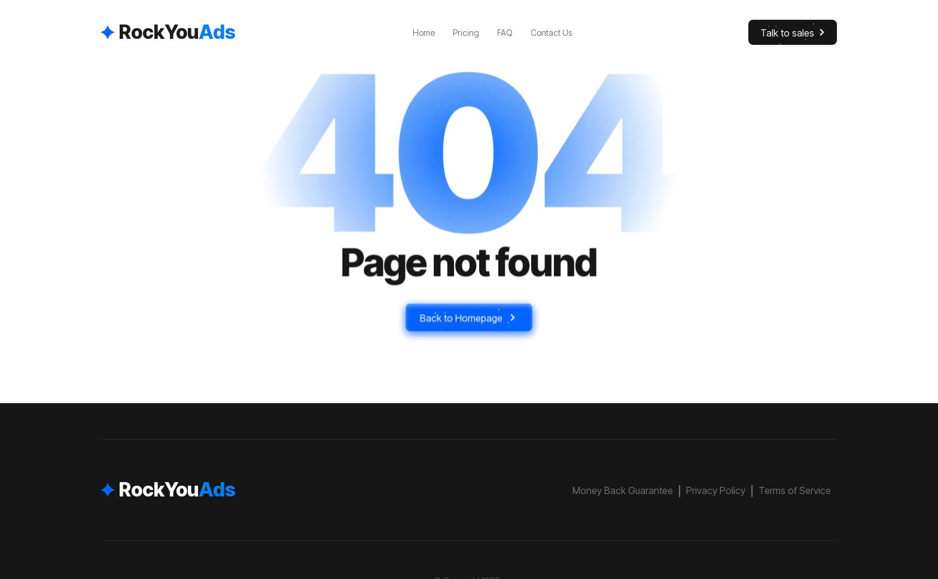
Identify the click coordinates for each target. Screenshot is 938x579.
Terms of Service (795, 490)
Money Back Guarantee (622, 490)
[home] (168, 32)
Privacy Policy (715, 490)
